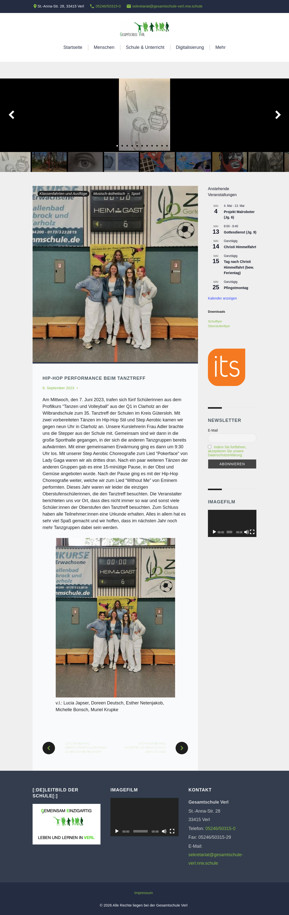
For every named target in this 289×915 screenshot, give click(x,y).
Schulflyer (215, 321)
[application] (232, 523)
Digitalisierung (190, 47)
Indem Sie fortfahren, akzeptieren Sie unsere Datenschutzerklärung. (227, 451)
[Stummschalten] (246, 532)
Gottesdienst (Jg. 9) (240, 232)
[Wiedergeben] (214, 532)
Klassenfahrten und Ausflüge (63, 193)
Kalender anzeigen (222, 298)
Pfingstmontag (236, 288)
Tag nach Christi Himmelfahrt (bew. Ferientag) (239, 267)
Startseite (72, 47)
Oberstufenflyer (219, 326)
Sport (135, 193)
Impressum (143, 893)
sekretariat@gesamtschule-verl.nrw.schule (167, 6)
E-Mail (213, 430)
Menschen (104, 47)
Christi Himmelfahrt (240, 247)
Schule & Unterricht (145, 47)
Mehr (220, 47)
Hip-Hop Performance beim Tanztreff (94, 378)
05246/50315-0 (108, 6)
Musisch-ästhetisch (109, 193)
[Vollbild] (252, 532)
